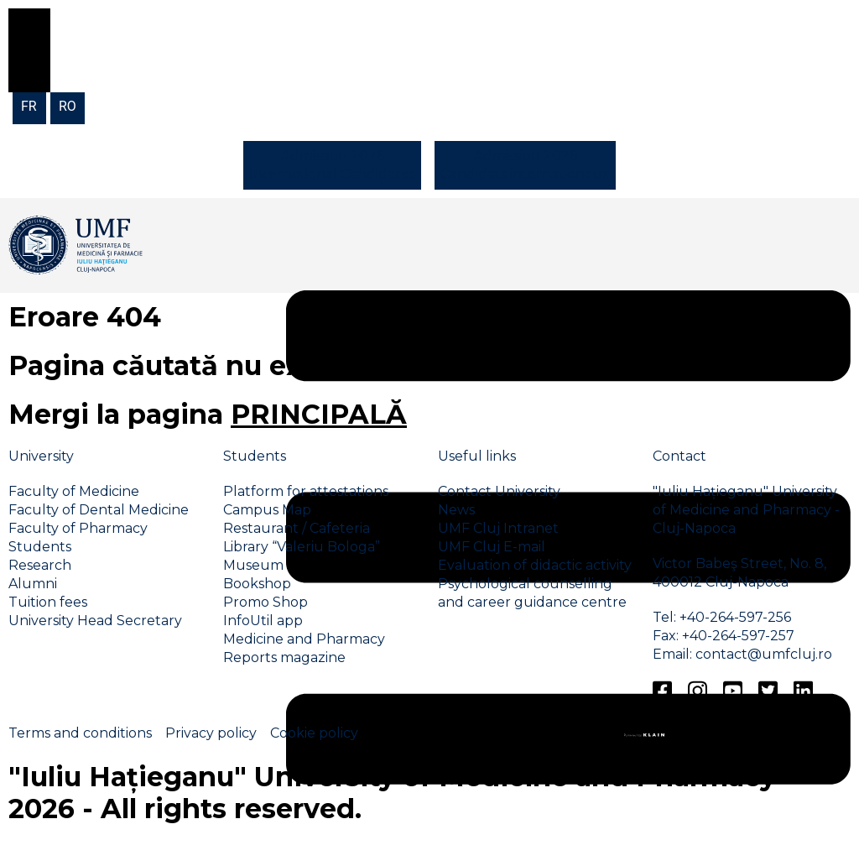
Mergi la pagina (207, 414)
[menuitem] (29, 105)
